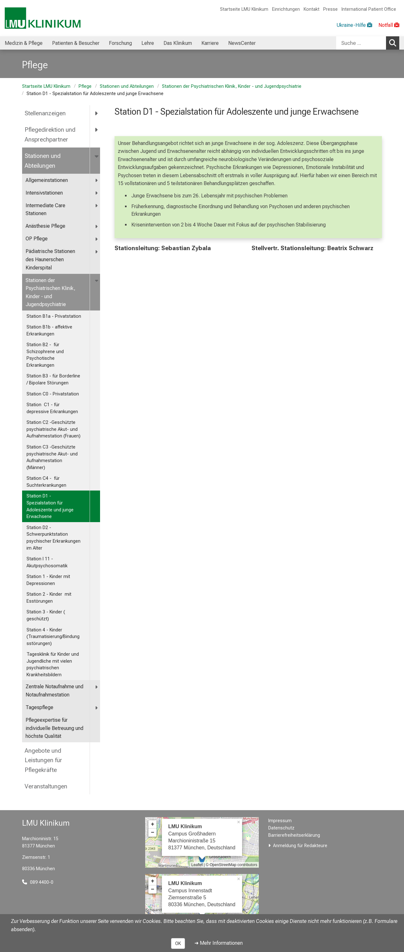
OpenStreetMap (223, 865)
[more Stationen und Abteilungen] (97, 156)
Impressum (280, 820)
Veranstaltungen (46, 786)
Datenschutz (281, 828)
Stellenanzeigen (45, 113)
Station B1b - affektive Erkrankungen (49, 330)
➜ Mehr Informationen (218, 943)
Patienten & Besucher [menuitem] (75, 43)
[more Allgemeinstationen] (97, 180)
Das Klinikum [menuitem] (177, 43)
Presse (330, 9)
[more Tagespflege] (97, 707)
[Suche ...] (361, 43)
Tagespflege (39, 707)
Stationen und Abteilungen (127, 86)
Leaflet (197, 865)
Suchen (394, 43)
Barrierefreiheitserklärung (294, 835)
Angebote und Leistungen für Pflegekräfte (43, 760)
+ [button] (152, 824)
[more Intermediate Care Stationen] (97, 206)
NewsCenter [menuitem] (242, 43)
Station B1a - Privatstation (54, 316)
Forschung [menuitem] (120, 43)
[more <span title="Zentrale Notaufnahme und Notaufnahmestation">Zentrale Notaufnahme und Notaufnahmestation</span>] (97, 687)
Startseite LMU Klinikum (244, 9)
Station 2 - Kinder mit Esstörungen (49, 598)
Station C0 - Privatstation (53, 394)
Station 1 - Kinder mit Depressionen (48, 580)
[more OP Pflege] (97, 239)
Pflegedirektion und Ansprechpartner (50, 134)
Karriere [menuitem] (210, 43)
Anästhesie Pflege (45, 226)
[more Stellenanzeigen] (96, 113)
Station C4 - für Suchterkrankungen (46, 482)
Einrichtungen (286, 9)
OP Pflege (37, 239)
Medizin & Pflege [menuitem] (24, 43)
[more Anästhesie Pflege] (97, 226)
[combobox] (367, 43)
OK (178, 943)
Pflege (85, 86)
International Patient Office (369, 9)
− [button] (152, 832)
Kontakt (311, 9)
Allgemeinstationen (47, 180)
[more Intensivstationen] (97, 193)
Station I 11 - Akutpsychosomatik (47, 562)
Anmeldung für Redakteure (300, 845)
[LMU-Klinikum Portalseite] (42, 18)
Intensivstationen (44, 193)
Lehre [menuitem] (147, 43)
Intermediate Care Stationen (45, 209)
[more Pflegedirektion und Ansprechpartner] (96, 130)
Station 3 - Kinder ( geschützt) (46, 615)
